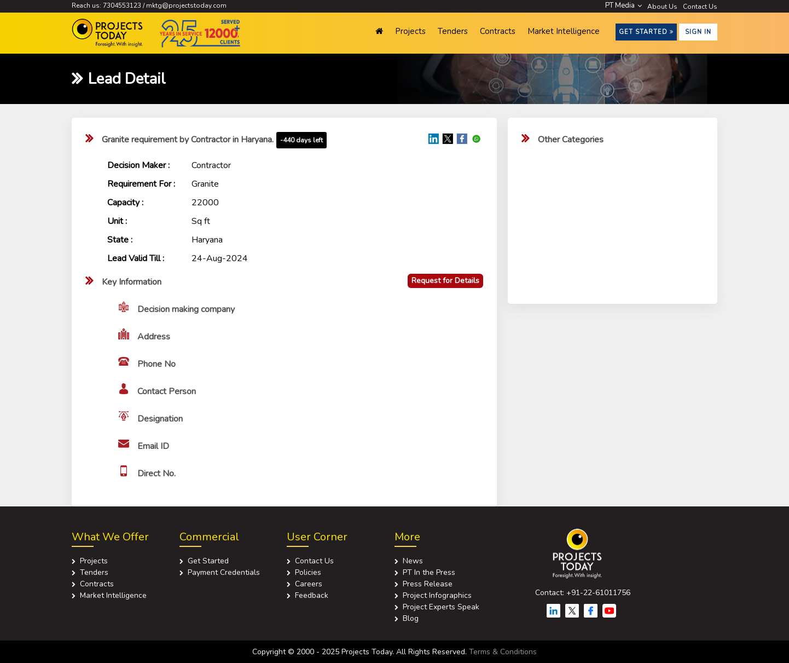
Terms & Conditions (503, 652)
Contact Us (700, 6)
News (413, 561)
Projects (410, 31)
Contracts (497, 31)
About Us (662, 6)
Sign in (698, 32)
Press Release (427, 584)
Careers (308, 584)
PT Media (623, 5)
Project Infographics (437, 595)
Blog (411, 618)
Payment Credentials (224, 572)
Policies (308, 572)
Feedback (311, 595)
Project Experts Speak (441, 607)
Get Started (646, 32)
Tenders (453, 31)
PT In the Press (429, 572)
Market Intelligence (563, 31)
